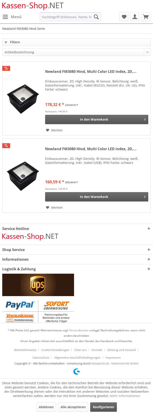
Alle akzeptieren (73, 407)
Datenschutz (41, 357)
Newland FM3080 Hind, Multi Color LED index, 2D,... (91, 71)
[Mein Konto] (134, 16)
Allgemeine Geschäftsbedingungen (77, 357)
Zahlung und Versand (121, 350)
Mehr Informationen (125, 396)
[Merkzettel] (123, 16)
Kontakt (97, 350)
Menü (12, 16)
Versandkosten (79, 330)
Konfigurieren (103, 407)
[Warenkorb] (145, 16)
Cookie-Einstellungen (55, 350)
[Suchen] (96, 16)
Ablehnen (46, 407)
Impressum (113, 357)
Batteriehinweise (25, 350)
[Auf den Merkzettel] (54, 130)
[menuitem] (12, 16)
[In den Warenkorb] (96, 119)
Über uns (80, 350)
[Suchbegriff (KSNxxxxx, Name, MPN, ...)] (70, 16)
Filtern (12, 42)
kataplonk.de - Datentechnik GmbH (115, 363)
